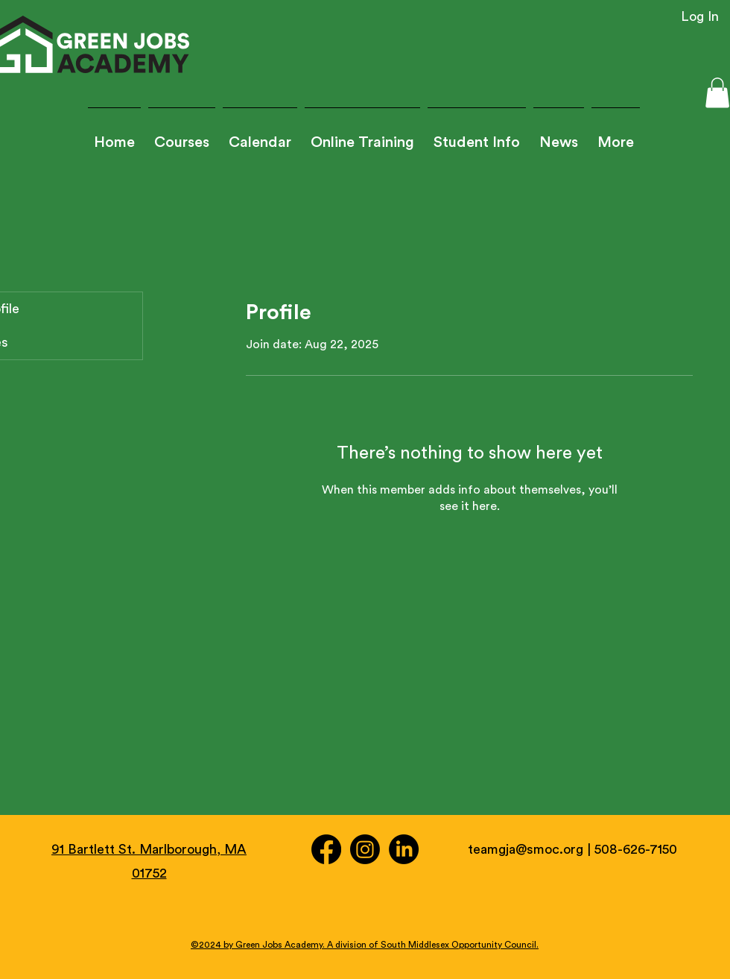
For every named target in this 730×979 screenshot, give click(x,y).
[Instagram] (365, 849)
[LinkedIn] (404, 849)
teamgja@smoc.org (525, 849)
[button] (477, 136)
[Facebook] (326, 849)
